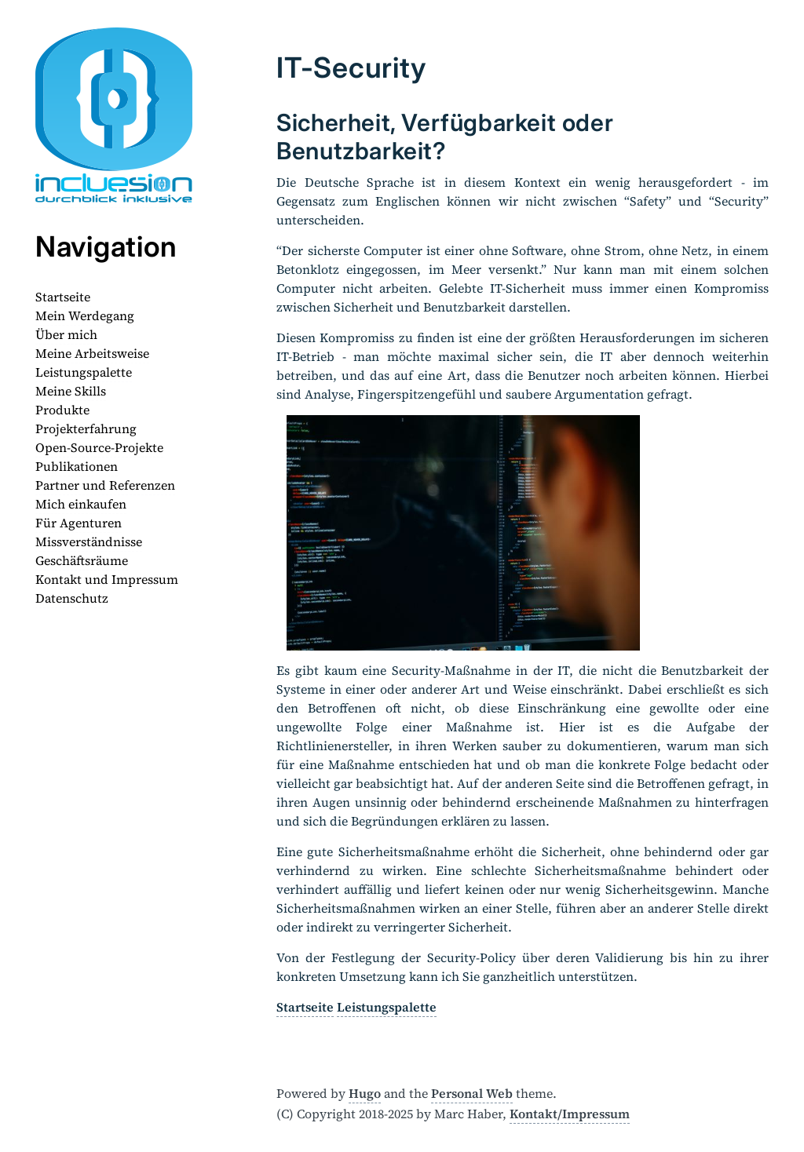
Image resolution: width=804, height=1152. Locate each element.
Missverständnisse (88, 541)
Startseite (62, 296)
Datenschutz (71, 598)
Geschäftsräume (81, 560)
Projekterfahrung (86, 428)
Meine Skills (70, 390)
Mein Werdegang (84, 315)
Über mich (66, 334)
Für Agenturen (78, 522)
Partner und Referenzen (105, 485)
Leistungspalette (83, 372)
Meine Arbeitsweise (92, 353)
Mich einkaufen (80, 503)
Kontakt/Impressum (570, 1113)
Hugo (365, 1093)
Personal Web (472, 1093)
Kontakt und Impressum (106, 579)
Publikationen (76, 466)
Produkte (62, 409)
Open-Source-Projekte (99, 447)
